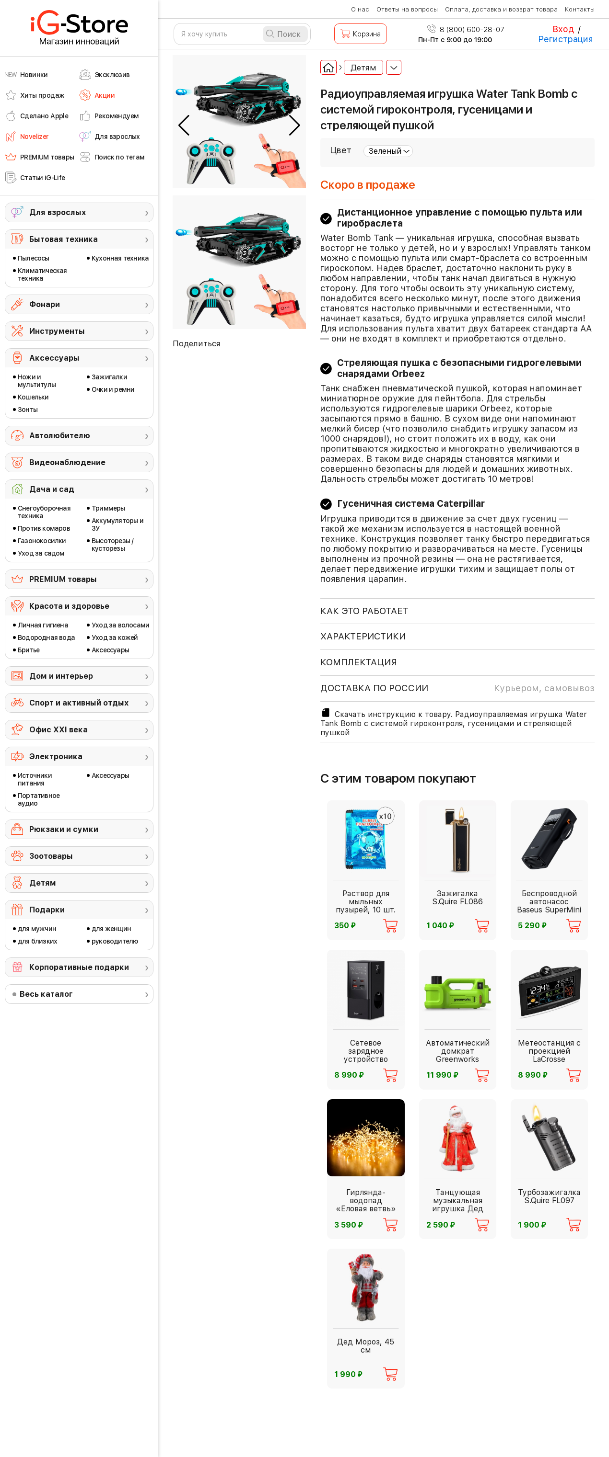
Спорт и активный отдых (79, 702)
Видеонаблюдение (67, 462)
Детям (42, 883)
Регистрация (565, 39)
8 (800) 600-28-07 (465, 29)
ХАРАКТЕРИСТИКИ (363, 636)
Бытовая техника (63, 239)
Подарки (47, 909)
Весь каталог (46, 994)
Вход (563, 29)
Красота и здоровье (69, 606)
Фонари (44, 304)
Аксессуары (54, 358)
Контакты (580, 9)
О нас (360, 9)
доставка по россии (457, 688)
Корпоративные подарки (79, 967)
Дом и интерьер (61, 676)
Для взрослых (57, 212)
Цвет (340, 150)
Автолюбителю (59, 435)
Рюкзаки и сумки (63, 829)
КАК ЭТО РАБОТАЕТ (364, 610)
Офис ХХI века (58, 729)
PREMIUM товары (63, 579)
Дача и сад (51, 489)
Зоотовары (51, 856)
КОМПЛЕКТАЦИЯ (358, 662)
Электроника (55, 756)
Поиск (289, 34)
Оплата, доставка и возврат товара (501, 9)
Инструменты (57, 331)
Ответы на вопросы (407, 9)
